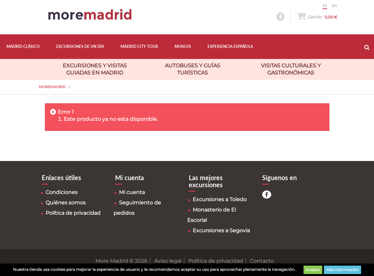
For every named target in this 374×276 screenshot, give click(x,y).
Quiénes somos (66, 203)
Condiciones (62, 192)
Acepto (313, 269)
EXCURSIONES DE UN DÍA (80, 46)
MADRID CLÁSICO (23, 46)
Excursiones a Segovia (221, 230)
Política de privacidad (73, 213)
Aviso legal (167, 261)
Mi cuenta (132, 192)
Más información (342, 269)
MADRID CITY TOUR (139, 46)
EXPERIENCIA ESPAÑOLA (230, 46)
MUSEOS (183, 46)
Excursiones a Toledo (220, 199)
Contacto (262, 261)
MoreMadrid (52, 87)
